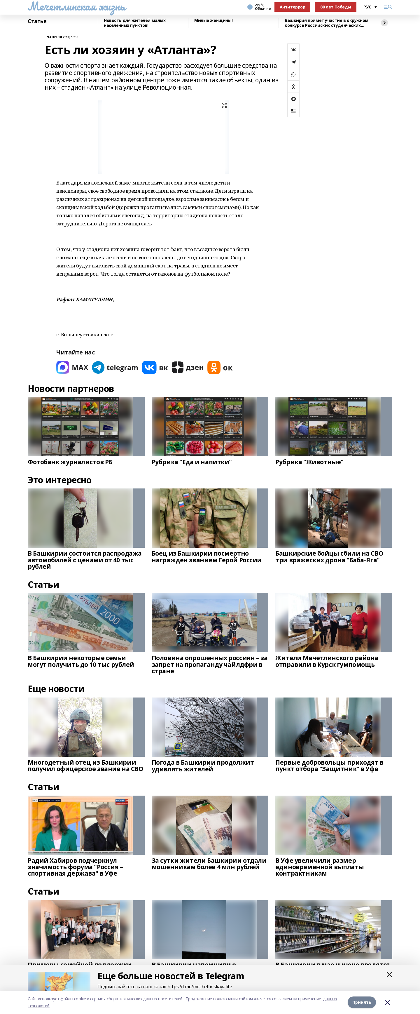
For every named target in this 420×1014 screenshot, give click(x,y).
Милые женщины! (213, 20)
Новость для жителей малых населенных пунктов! (135, 23)
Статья (37, 21)
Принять (361, 1002)
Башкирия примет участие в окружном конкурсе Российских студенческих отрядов (326, 23)
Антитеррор (292, 7)
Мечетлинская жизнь (76, 6)
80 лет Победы (335, 7)
